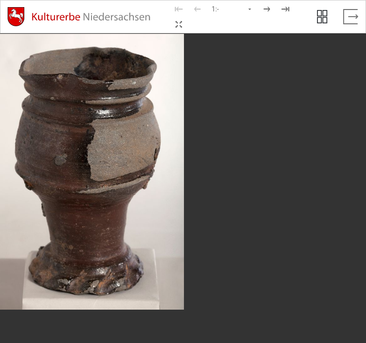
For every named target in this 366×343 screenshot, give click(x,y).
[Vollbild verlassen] (350, 16)
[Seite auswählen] (232, 9)
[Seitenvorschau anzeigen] (322, 16)
